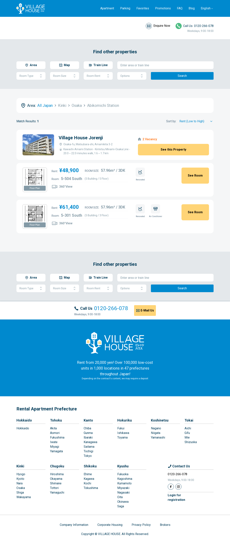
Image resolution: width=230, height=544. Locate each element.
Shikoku (90, 466)
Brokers (165, 525)
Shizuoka (191, 442)
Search (182, 76)
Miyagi (54, 446)
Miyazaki (123, 488)
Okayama (56, 479)
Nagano (156, 428)
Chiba (87, 428)
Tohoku (56, 420)
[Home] (115, 342)
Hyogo (20, 474)
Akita (53, 428)
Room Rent (98, 76)
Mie (187, 437)
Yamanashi (158, 437)
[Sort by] (196, 121)
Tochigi (88, 451)
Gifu (187, 433)
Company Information (74, 525)
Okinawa (123, 501)
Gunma (88, 433)
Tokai (189, 420)
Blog (192, 8)
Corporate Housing (109, 525)
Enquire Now (161, 26)
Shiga (20, 492)
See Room (195, 175)
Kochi (87, 483)
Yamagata (56, 451)
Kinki (20, 466)
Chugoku (57, 466)
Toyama (122, 437)
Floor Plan (35, 188)
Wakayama (23, 497)
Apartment (107, 8)
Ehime (88, 474)
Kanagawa (90, 442)
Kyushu (123, 466)
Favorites (142, 8)
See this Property (173, 149)
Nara (19, 483)
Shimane (56, 483)
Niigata (155, 433)
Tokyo (88, 456)
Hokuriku (124, 420)
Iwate (54, 442)
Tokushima (91, 488)
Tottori (54, 488)
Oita (120, 497)
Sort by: (171, 121)
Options (131, 76)
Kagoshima (124, 479)
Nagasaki (123, 492)
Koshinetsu (159, 420)
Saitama (89, 446)
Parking (125, 8)
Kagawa (89, 479)
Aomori (55, 433)
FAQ (179, 8)
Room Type (30, 76)
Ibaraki (88, 437)
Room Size (64, 76)
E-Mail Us (147, 310)
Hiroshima (57, 474)
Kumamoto (124, 483)
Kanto (88, 420)
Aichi (188, 428)
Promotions (163, 8)
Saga (120, 506)
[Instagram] (178, 487)
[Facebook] (171, 487)
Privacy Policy (141, 525)
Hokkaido (24, 420)
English (206, 8)
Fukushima (57, 437)
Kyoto (20, 479)
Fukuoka (122, 474)
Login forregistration (176, 497)
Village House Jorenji (81, 137)
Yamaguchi (57, 492)
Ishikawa (123, 433)
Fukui (120, 428)
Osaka (20, 488)
